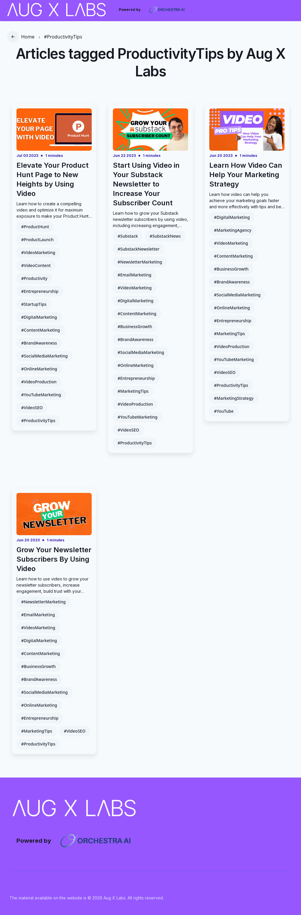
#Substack (128, 236)
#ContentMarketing (40, 330)
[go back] (13, 37)
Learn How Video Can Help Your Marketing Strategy (245, 174)
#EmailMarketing (134, 275)
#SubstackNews (165, 236)
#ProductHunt (35, 226)
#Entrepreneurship (39, 291)
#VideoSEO (32, 407)
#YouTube (224, 411)
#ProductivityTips (63, 36)
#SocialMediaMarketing (44, 356)
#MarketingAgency (232, 230)
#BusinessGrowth (135, 326)
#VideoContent (36, 265)
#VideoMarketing (38, 252)
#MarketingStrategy (233, 398)
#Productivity (34, 278)
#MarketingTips (133, 391)
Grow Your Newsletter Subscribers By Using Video (53, 559)
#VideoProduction (38, 382)
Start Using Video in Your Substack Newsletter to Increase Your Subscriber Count (146, 184)
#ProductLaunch (37, 239)
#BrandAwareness (39, 343)
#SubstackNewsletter (138, 249)
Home (28, 36)
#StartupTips (33, 304)
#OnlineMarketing (39, 369)
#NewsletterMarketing (140, 262)
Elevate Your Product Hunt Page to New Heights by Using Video (52, 179)
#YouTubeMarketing (41, 394)
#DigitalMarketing (39, 317)
